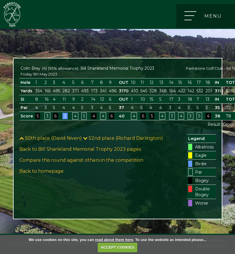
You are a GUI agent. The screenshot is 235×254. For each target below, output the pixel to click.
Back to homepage (41, 171)
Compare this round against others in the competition (81, 160)
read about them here (114, 240)
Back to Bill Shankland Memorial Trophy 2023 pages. (80, 149)
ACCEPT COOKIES (117, 247)
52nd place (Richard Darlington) (123, 138)
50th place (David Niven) (50, 138)
